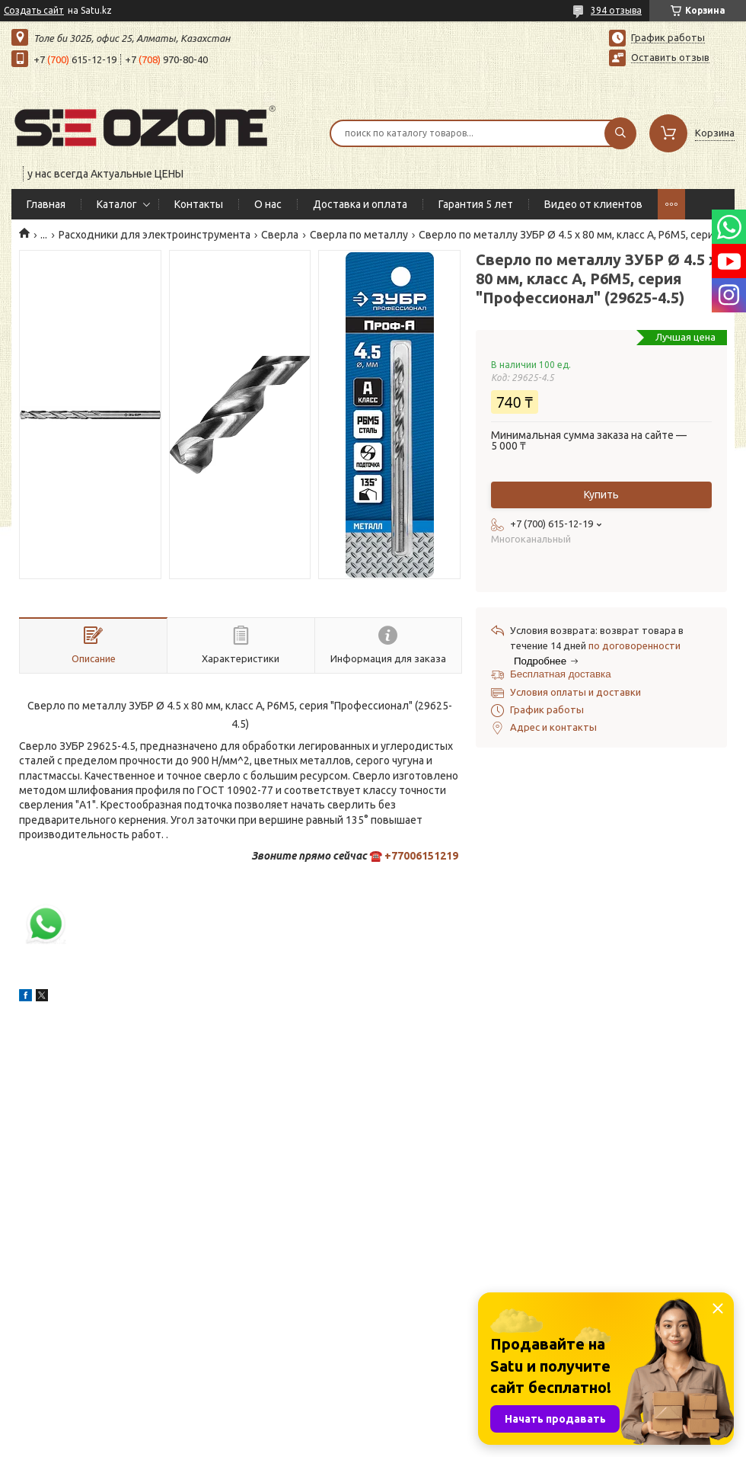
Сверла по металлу (359, 235)
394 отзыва (616, 10)
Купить (601, 494)
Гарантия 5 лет (475, 204)
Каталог (117, 204)
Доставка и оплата (360, 204)
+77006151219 (421, 856)
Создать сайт (34, 10)
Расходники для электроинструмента (154, 235)
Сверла (279, 235)
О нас (268, 204)
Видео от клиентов (593, 204)
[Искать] (620, 133)
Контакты (198, 204)
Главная (46, 204)
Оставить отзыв (670, 57)
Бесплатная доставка (560, 674)
